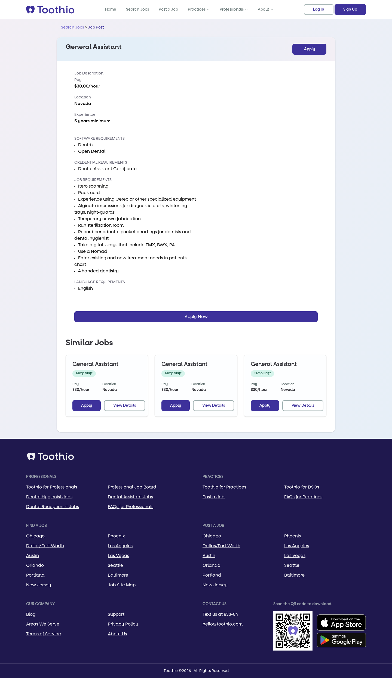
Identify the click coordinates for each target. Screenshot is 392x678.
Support (116, 614)
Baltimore (118, 575)
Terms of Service (43, 634)
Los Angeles (120, 546)
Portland (35, 575)
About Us (117, 634)
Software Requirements (99, 138)
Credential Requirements (100, 162)
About (266, 9)
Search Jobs (137, 9)
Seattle (115, 565)
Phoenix (116, 536)
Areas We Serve (42, 624)
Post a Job (168, 9)
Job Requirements (93, 179)
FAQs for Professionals (130, 506)
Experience (85, 114)
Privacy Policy (123, 624)
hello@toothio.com (223, 624)
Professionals (234, 9)
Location (82, 97)
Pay (77, 79)
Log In (318, 9)
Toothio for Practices (224, 487)
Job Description (88, 73)
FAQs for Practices (303, 497)
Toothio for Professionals (51, 487)
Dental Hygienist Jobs (49, 497)
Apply (309, 49)
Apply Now (196, 316)
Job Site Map (122, 585)
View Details (124, 406)
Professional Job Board (132, 487)
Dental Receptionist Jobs (52, 506)
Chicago (35, 536)
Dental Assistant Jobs (130, 497)
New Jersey (38, 585)
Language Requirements (99, 282)
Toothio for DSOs (301, 487)
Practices (199, 9)
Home (110, 9)
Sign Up (350, 9)
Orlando (35, 565)
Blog (30, 614)
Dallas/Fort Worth (45, 546)
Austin (32, 555)
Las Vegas (118, 555)
